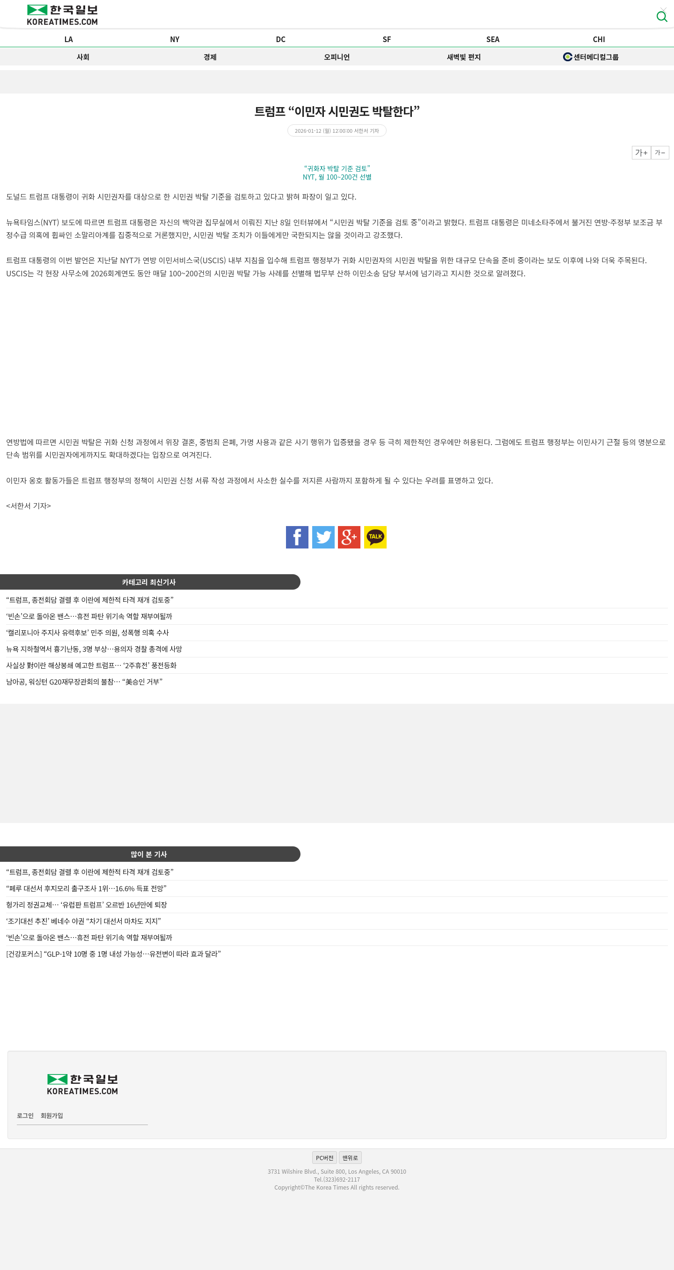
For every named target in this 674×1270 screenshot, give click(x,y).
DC (281, 39)
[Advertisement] (337, 762)
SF (386, 39)
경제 (210, 57)
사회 (83, 57)
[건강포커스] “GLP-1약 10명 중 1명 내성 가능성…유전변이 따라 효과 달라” (113, 954)
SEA (492, 39)
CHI (599, 39)
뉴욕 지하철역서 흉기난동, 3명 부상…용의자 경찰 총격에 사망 (94, 649)
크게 (641, 152)
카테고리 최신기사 (149, 582)
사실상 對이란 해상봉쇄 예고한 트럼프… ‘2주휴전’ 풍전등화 (91, 665)
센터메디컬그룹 (591, 57)
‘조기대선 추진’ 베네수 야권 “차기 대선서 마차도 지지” (83, 921)
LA (68, 39)
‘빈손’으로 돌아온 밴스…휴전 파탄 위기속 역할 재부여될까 (89, 616)
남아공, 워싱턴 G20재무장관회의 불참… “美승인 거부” (84, 681)
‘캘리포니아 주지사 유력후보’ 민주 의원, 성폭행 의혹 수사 (87, 632)
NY (174, 39)
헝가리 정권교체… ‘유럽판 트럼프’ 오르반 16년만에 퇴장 (86, 904)
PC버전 (324, 1158)
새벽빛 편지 (464, 57)
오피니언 (337, 57)
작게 (660, 152)
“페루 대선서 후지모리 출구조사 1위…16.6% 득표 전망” (86, 888)
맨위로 (350, 1158)
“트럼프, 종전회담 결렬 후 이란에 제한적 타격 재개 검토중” (90, 600)
